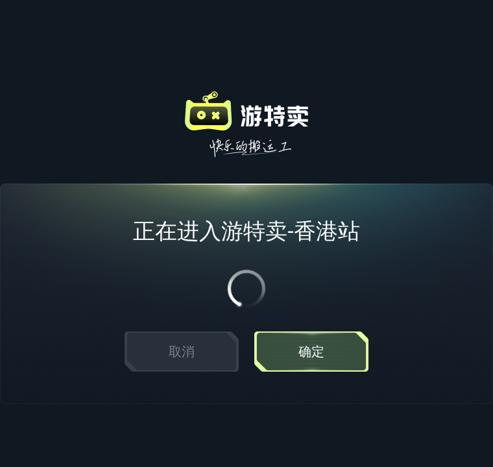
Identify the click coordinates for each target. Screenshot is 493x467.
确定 (311, 351)
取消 (182, 351)
